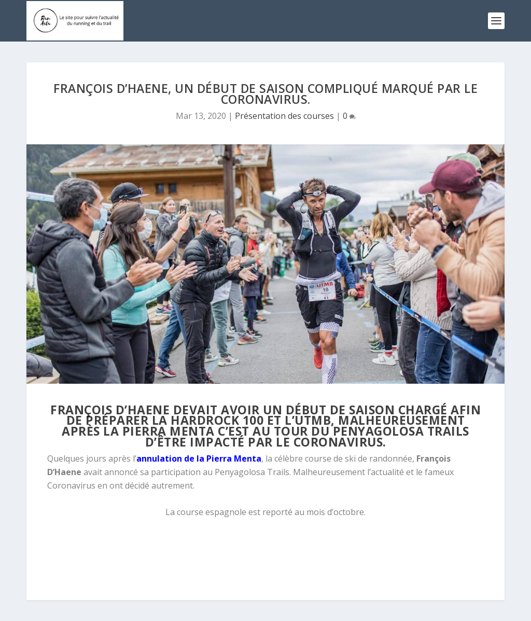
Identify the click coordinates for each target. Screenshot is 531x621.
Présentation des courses (284, 116)
